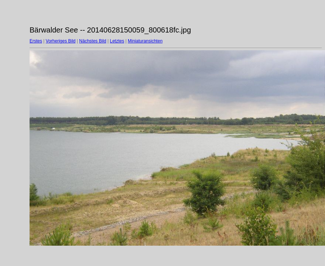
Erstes (36, 41)
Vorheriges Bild (61, 41)
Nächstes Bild (92, 41)
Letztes (117, 41)
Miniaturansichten (145, 41)
